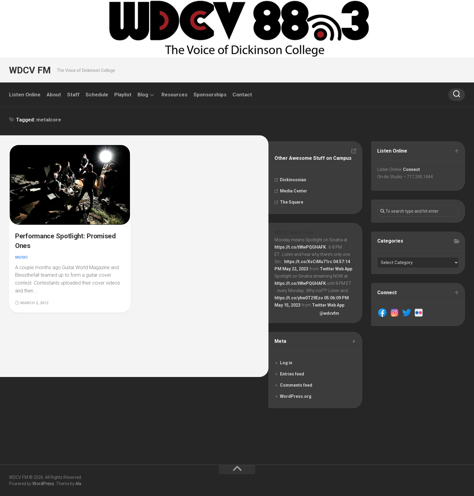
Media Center (293, 191)
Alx (78, 483)
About (54, 95)
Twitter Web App (336, 269)
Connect (411, 169)
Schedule (97, 95)
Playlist (122, 95)
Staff (73, 95)
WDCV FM (29, 70)
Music (22, 256)
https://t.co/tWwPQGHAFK (300, 248)
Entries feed (292, 375)
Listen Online (25, 95)
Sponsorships (209, 95)
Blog (143, 95)
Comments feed (296, 387)
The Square (292, 202)
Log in (286, 364)
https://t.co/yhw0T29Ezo (299, 298)
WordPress (43, 483)
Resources (174, 95)
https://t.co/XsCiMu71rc (308, 262)
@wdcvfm (329, 314)
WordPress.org (296, 398)
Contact (242, 95)
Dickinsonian (293, 180)
